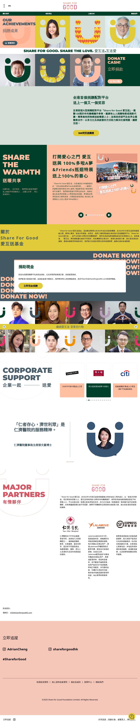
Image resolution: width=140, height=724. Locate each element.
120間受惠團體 (86, 133)
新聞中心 (88, 682)
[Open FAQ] (132, 716)
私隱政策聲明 (42, 682)
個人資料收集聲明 (59, 682)
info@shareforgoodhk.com (21, 612)
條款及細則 (76, 682)
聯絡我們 (134, 5)
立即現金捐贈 (31, 285)
